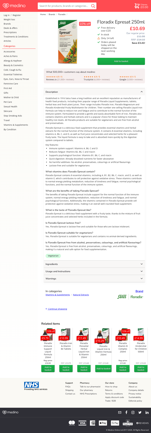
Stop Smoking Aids (13, 115)
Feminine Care (11, 83)
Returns (108, 390)
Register (17, 15)
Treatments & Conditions (16, 36)
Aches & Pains (11, 56)
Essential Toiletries (13, 74)
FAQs (67, 386)
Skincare (8, 111)
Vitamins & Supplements (16, 124)
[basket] (141, 6)
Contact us (70, 393)
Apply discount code (114, 397)
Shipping (69, 390)
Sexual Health (10, 106)
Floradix (61, 14)
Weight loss (9, 19)
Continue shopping (56, 308)
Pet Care (8, 102)
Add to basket (121, 61)
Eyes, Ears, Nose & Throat (16, 79)
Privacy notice (135, 393)
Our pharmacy (86, 390)
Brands (7, 23)
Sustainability (135, 397)
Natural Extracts (81, 294)
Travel (7, 120)
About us (133, 386)
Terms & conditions (114, 393)
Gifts (6, 92)
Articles (7, 40)
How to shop (111, 386)
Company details (136, 390)
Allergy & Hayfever (13, 60)
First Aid (8, 88)
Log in (7, 15)
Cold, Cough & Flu (12, 69)
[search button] (93, 5)
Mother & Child (11, 97)
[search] (67, 5)
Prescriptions (10, 32)
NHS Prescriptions (88, 393)
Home (43, 14)
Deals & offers (10, 28)
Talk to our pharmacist (90, 386)
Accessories (9, 51)
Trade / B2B (110, 400)
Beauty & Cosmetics (13, 65)
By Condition (10, 129)
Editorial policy (135, 400)
